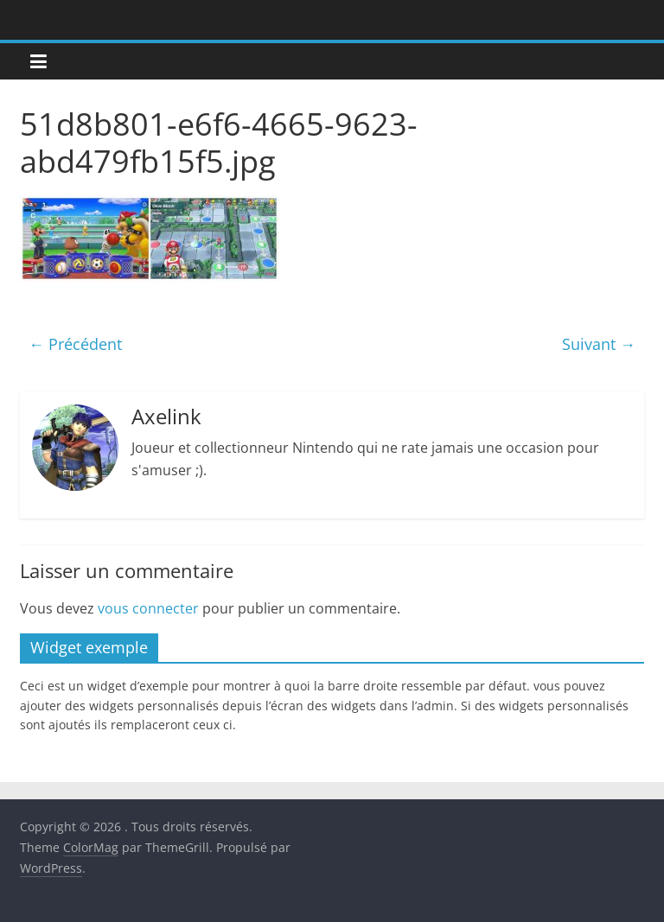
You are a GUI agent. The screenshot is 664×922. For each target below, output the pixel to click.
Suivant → (598, 344)
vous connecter (148, 608)
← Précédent (75, 344)
